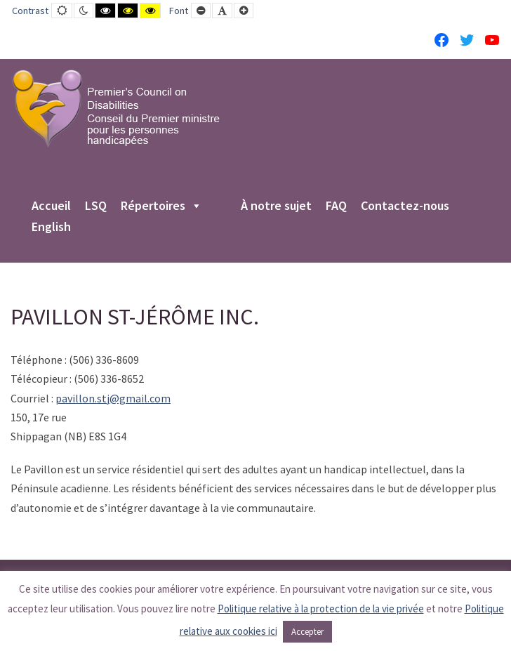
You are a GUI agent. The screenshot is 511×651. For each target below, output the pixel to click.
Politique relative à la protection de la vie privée (321, 608)
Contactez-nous (405, 206)
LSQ (96, 206)
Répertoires (161, 206)
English (51, 228)
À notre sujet (276, 206)
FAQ (336, 206)
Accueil (51, 206)
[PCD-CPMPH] (116, 108)
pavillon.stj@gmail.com (113, 398)
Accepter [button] (307, 632)
